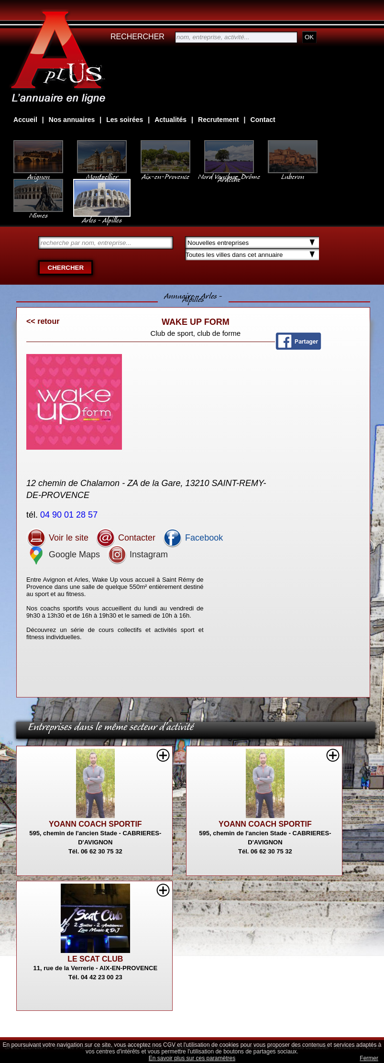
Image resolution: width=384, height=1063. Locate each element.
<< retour (42, 321)
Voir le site (57, 538)
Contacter (125, 538)
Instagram (137, 554)
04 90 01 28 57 (70, 515)
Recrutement (218, 119)
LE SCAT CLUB (95, 959)
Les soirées (124, 119)
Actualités (170, 119)
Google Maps (63, 554)
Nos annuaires (72, 119)
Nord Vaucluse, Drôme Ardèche (229, 173)
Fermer (369, 1058)
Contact (263, 119)
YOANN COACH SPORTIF (95, 824)
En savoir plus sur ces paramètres (192, 1058)
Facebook (193, 538)
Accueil (25, 119)
